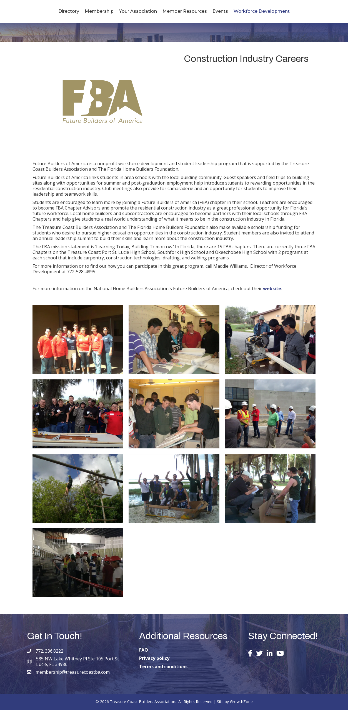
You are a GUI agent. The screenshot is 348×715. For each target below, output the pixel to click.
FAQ (143, 655)
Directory (35, 13)
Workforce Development (295, 13)
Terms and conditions (163, 672)
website (272, 293)
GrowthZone (241, 706)
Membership (65, 13)
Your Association (105, 13)
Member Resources (218, 13)
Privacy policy (154, 663)
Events (253, 13)
